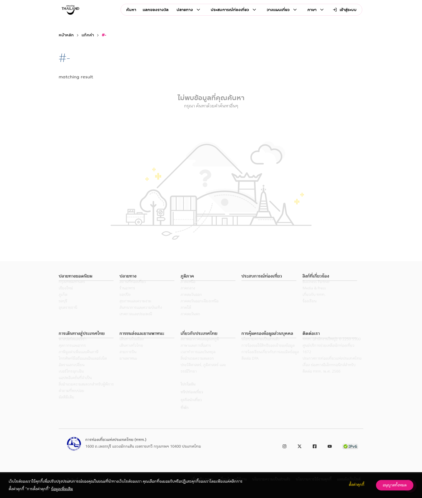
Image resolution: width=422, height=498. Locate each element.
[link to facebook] (314, 445)
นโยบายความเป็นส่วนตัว (260, 346)
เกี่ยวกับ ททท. (314, 302)
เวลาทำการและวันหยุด (198, 359)
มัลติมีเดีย (66, 404)
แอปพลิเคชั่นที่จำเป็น (75, 385)
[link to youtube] (330, 445)
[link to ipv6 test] (350, 445)
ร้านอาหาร (127, 295)
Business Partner (316, 289)
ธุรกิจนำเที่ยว (191, 407)
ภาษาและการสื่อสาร (196, 352)
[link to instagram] (284, 445)
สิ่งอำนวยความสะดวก (197, 365)
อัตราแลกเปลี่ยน (72, 372)
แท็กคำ (88, 35)
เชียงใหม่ (66, 295)
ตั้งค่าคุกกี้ (356, 484)
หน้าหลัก (66, 35)
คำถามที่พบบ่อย (71, 398)
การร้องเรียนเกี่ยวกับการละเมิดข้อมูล (270, 359)
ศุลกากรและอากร (72, 352)
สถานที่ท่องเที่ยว (132, 289)
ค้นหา (131, 10)
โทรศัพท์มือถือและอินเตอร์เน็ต (83, 365)
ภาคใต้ (186, 314)
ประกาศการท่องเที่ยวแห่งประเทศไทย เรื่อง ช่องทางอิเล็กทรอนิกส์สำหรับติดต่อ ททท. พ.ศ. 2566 (332, 372)
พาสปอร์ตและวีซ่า (72, 346)
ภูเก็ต (63, 302)
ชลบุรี (63, 308)
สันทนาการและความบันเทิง (140, 314)
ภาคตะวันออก (191, 302)
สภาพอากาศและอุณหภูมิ (200, 346)
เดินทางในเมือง (131, 346)
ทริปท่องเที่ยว (192, 399)
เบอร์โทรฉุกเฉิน (71, 378)
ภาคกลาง (188, 295)
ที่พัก (185, 415)
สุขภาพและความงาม (135, 308)
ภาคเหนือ (188, 289)
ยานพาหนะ (128, 365)
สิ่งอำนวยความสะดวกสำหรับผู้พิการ (86, 391)
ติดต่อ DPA (250, 365)
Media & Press (314, 295)
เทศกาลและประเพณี (135, 321)
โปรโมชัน (188, 391)
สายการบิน (127, 359)
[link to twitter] (299, 445)
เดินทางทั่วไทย (131, 352)
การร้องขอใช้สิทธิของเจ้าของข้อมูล (268, 352)
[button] (86, 276)
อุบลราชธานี (68, 314)
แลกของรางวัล (155, 10)
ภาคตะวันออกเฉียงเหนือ (200, 308)
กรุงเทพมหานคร (72, 289)
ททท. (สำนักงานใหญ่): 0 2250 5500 (332, 346)
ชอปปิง (125, 302)
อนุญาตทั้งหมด (395, 485)
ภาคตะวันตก (190, 321)
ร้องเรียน (309, 308)
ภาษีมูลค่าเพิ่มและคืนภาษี (79, 359)
